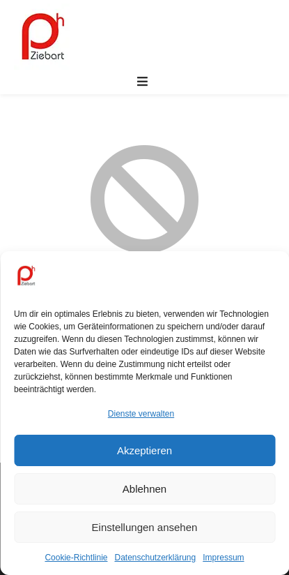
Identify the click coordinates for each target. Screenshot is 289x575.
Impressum (223, 557)
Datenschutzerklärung (155, 557)
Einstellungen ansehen (145, 527)
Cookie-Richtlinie (76, 557)
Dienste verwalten (141, 414)
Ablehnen (144, 489)
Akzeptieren (144, 450)
